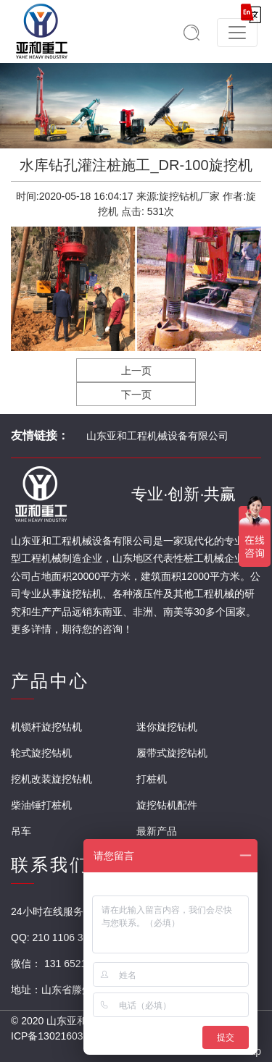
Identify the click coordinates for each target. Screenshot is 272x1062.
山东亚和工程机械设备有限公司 (157, 436)
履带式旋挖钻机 (171, 753)
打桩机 (151, 779)
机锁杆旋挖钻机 (46, 727)
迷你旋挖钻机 (166, 727)
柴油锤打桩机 (41, 805)
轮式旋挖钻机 (41, 753)
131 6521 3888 (78, 963)
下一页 (136, 394)
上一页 (136, 370)
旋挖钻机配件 (166, 805)
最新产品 (156, 831)
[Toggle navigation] (237, 32)
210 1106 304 (64, 937)
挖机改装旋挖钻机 (51, 779)
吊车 (21, 831)
